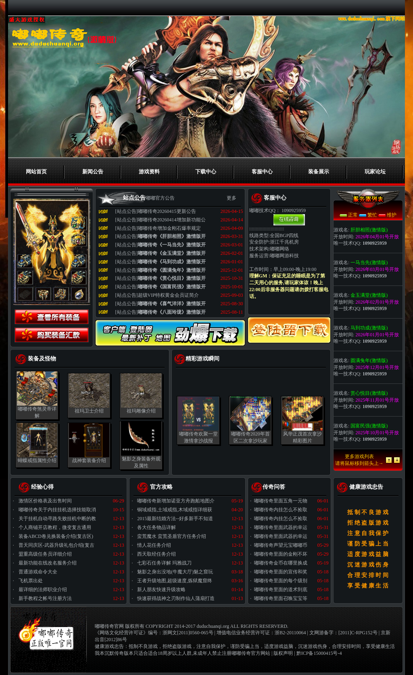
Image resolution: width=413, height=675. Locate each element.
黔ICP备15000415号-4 (319, 653)
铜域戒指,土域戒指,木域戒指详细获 (174, 509)
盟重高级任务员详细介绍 (45, 554)
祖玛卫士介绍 (89, 411)
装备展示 (318, 172)
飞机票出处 (31, 580)
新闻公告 (92, 172)
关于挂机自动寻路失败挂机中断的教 (57, 518)
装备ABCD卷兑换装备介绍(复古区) (56, 536)
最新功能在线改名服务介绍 (48, 563)
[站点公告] (160, 236)
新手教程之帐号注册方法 (45, 598)
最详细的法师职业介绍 (43, 589)
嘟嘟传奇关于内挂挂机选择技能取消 (57, 509)
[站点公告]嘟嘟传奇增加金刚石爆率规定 (158, 228)
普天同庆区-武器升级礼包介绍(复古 (56, 545)
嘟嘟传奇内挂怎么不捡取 (280, 509)
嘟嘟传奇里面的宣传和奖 (280, 572)
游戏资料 (149, 172)
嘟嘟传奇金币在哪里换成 (280, 563)
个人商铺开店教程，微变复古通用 (55, 527)
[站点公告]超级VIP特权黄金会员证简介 (157, 295)
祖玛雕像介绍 (141, 411)
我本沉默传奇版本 (114, 653)
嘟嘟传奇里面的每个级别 (280, 580)
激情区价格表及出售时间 (45, 501)
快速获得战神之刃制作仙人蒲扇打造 (176, 598)
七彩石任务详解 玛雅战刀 (164, 563)
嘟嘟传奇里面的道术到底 (280, 589)
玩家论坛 (375, 172)
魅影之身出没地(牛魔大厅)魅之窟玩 (175, 572)
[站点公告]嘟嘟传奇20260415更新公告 (155, 211)
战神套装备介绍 (89, 460)
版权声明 (283, 653)
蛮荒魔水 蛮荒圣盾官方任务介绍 (171, 536)
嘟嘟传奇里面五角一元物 (280, 501)
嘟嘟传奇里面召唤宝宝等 (280, 598)
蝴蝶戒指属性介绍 (37, 460)
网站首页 (36, 172)
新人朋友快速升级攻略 (161, 589)
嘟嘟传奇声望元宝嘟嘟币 (280, 545)
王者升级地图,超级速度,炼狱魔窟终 (174, 580)
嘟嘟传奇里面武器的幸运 (280, 527)
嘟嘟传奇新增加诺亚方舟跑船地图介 (176, 501)
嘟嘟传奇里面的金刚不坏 (280, 554)
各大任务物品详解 (156, 527)
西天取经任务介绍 (156, 554)
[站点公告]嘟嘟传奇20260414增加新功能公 (160, 220)
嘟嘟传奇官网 (109, 626)
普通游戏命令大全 (38, 572)
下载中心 (205, 172)
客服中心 (262, 172)
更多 (231, 198)
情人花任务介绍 (154, 545)
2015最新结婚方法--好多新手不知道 (175, 518)
